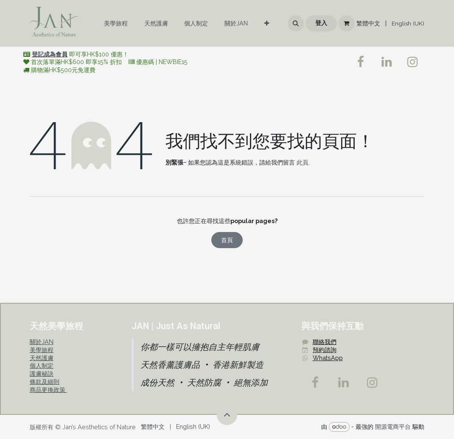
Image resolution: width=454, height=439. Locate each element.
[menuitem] (115, 23)
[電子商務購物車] (347, 23)
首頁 (227, 239)
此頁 (302, 162)
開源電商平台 (393, 426)
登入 (321, 23)
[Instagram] (372, 382)
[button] (296, 23)
